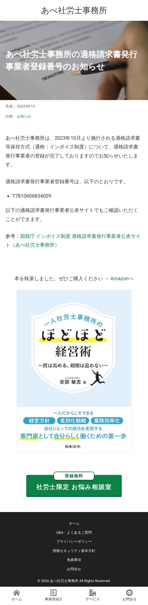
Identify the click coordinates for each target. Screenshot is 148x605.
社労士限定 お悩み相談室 (74, 482)
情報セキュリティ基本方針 (74, 551)
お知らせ (24, 116)
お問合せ (74, 569)
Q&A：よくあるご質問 (74, 532)
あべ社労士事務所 (74, 10)
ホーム (74, 523)
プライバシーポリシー (74, 541)
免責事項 (74, 560)
